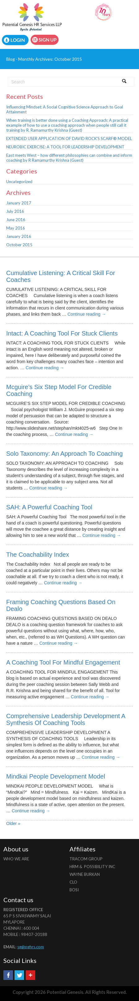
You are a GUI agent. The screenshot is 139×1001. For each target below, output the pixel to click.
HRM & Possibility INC (92, 866)
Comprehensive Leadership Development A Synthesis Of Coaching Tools (65, 719)
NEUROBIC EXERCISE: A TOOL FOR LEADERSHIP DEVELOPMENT (65, 146)
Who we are (16, 858)
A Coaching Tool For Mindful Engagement (63, 662)
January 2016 (18, 236)
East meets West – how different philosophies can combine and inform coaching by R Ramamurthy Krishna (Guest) (69, 158)
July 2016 (15, 211)
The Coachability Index (37, 554)
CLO (73, 882)
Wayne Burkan (85, 874)
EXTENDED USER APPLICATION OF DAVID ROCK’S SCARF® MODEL (69, 138)
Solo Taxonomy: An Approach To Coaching (64, 453)
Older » (13, 823)
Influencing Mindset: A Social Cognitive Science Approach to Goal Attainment (64, 109)
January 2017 (18, 202)
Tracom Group (86, 858)
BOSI (74, 889)
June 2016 (15, 219)
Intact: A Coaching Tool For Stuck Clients (62, 333)
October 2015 (19, 244)
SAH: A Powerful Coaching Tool (49, 507)
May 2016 (15, 228)
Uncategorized (19, 181)
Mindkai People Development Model (55, 776)
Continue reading (86, 314)
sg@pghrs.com (30, 946)
